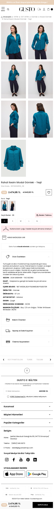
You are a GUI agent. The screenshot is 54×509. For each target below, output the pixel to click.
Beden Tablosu (44, 215)
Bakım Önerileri (27, 319)
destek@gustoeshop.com (22, 448)
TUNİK (29, 359)
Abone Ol (43, 391)
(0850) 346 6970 (18, 443)
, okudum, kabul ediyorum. (27, 397)
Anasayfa (6, 17)
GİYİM (16, 17)
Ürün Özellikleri (27, 256)
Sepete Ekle (43, 505)
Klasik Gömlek (45, 17)
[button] (3, 359)
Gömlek (34, 17)
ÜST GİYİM (25, 17)
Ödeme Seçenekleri (27, 341)
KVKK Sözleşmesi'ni (17, 396)
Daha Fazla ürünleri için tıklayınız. (27, 246)
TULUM (39, 359)
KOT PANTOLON (15, 359)
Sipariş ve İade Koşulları (27, 330)
